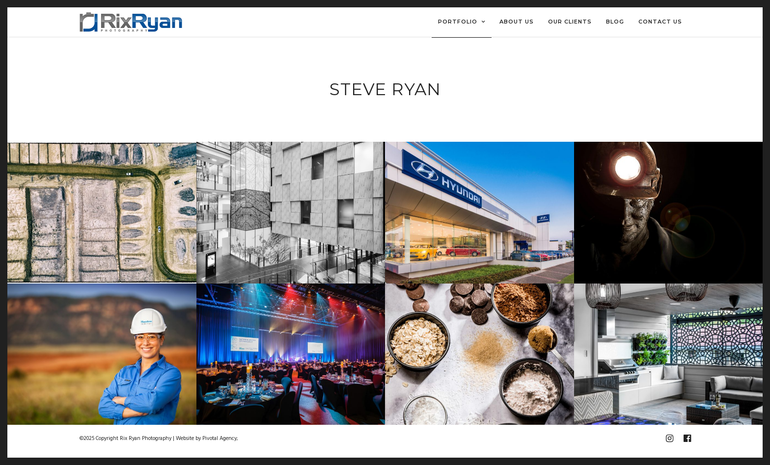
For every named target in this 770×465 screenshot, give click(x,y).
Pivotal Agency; (220, 438)
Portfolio (457, 21)
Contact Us (660, 21)
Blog (615, 21)
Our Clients (570, 21)
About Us (516, 21)
